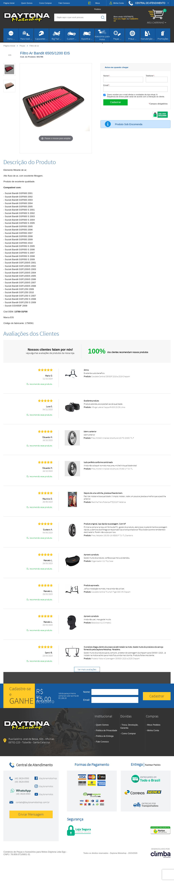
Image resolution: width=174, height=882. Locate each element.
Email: (106, 85)
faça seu (120, 19)
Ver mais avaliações (87, 669)
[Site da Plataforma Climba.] (161, 853)
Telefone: (150, 75)
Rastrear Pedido (152, 764)
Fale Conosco (64, 3)
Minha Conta (153, 730)
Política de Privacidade (106, 730)
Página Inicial (8, 3)
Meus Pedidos (153, 725)
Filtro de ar (34, 46)
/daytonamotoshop (45, 778)
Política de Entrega (105, 736)
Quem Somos (26, 3)
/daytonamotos (45, 786)
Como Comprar (45, 3)
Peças (22, 46)
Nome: (106, 75)
